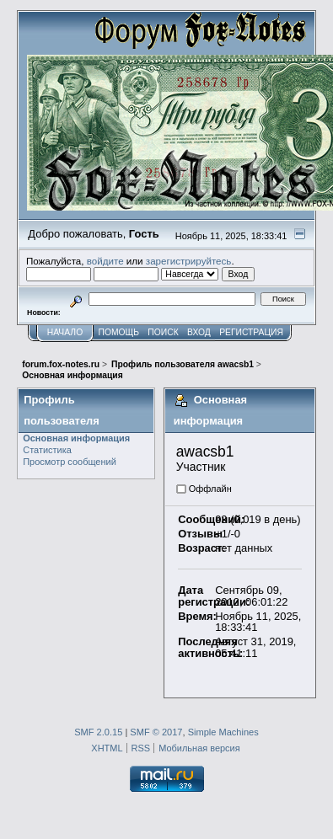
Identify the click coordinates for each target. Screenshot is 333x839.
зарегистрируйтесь (189, 260)
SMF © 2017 (156, 732)
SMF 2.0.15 (98, 732)
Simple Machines (223, 732)
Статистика (47, 450)
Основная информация (76, 438)
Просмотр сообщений (69, 462)
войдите (105, 260)
